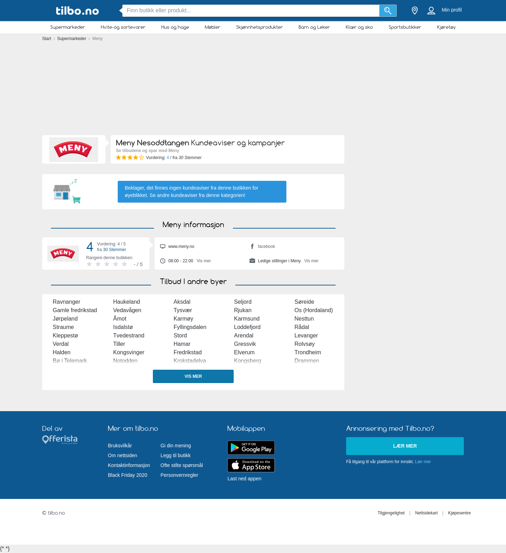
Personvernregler (179, 475)
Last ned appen (244, 478)
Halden (62, 352)
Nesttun (304, 319)
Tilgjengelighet (391, 513)
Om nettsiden (122, 455)
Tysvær (183, 310)
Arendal (243, 335)
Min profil (452, 9)
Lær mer (405, 446)
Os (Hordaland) (313, 310)
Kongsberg (247, 361)
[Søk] (388, 11)
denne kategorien (225, 195)
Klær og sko (359, 27)
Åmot (119, 319)
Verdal (61, 344)
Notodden (125, 361)
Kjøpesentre (459, 513)
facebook (262, 247)
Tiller (119, 344)
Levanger (306, 335)
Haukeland (126, 302)
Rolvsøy (304, 344)
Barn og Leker (314, 27)
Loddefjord (247, 327)
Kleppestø (65, 335)
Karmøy (183, 319)
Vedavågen (127, 310)
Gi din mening (176, 445)
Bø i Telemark (70, 361)
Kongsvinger (128, 352)
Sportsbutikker (405, 27)
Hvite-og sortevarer (123, 27)
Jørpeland (65, 319)
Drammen (306, 361)
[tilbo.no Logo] (77, 10)
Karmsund (247, 319)
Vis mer (193, 376)
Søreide (304, 302)
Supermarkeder (67, 27)
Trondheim (307, 352)
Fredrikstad (188, 352)
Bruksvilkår (120, 445)
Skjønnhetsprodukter (259, 27)
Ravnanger (66, 302)
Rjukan (243, 310)
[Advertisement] (253, 88)
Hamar (182, 344)
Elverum (244, 352)
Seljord (243, 302)
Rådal (301, 327)
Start (47, 38)
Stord (180, 335)
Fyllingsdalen (190, 327)
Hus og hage (175, 27)
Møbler (212, 27)
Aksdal (182, 302)
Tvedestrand (128, 335)
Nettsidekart (426, 513)
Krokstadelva (190, 361)
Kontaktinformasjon (129, 465)
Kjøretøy (446, 27)
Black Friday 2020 (127, 475)
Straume (63, 327)
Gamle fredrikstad (75, 310)
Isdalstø (123, 327)
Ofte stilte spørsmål (182, 465)
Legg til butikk (176, 455)
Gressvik (245, 344)
